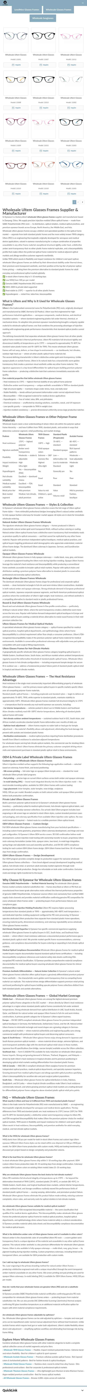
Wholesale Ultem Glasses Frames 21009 (15, 145)
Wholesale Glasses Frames (58, 9)
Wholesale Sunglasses (42, 18)
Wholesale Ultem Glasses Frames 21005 (71, 190)
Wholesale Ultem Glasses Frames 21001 (15, 56)
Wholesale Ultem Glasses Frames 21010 (15, 190)
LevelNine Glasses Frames (26, 9)
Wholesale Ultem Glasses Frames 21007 (43, 56)
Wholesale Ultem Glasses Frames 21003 (71, 145)
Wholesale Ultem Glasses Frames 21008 (15, 101)
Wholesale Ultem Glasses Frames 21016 (43, 190)
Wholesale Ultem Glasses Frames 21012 (71, 56)
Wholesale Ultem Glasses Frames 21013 (43, 101)
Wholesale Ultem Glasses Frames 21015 (43, 145)
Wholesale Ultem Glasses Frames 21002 (71, 101)
